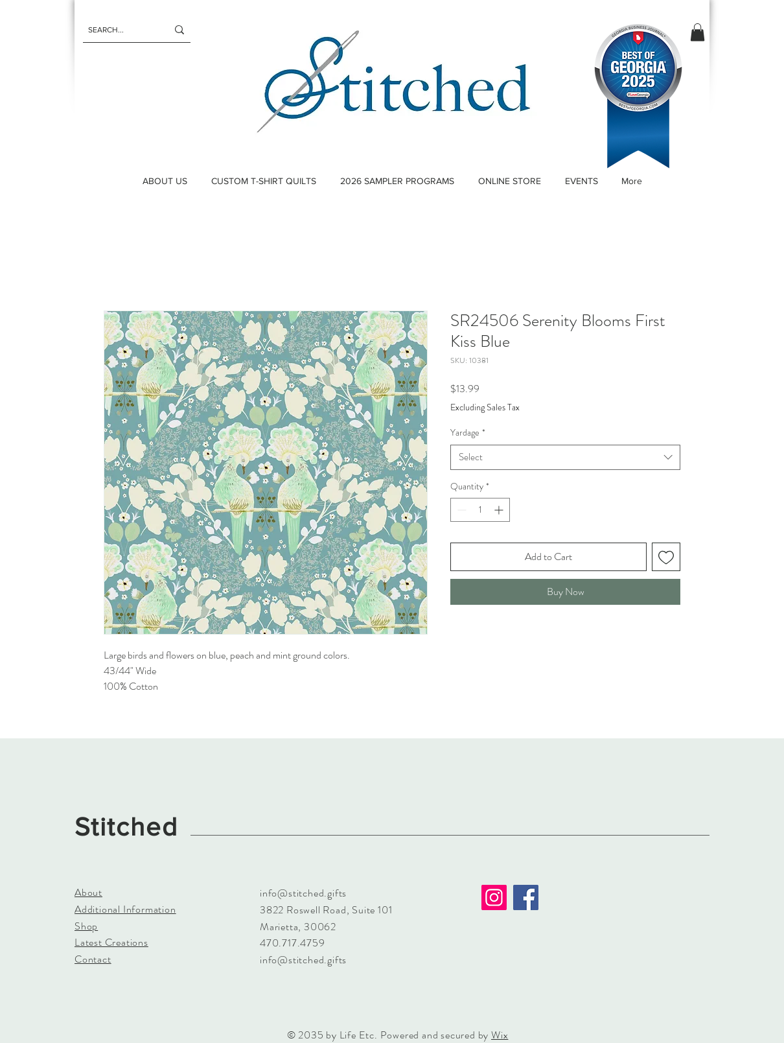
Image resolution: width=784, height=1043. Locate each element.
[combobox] (565, 457)
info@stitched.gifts (303, 892)
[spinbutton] (480, 509)
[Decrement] (460, 509)
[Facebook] (525, 897)
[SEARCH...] (118, 30)
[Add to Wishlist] (666, 557)
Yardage (467, 433)
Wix (499, 1034)
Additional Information (125, 909)
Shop (86, 926)
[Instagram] (494, 897)
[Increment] (500, 509)
